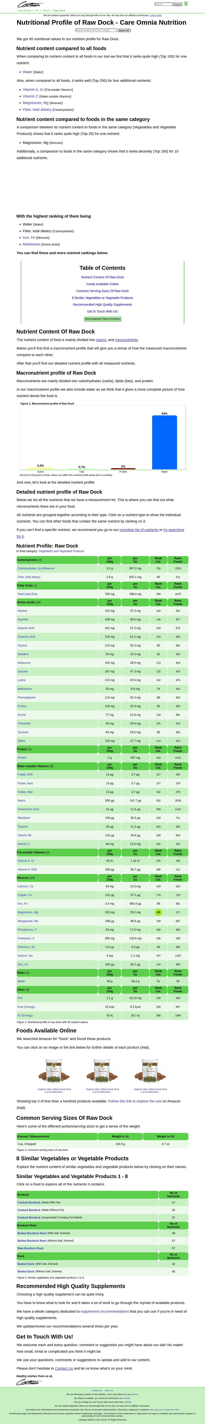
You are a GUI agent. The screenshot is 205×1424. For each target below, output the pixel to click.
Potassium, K (25, 938)
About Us (109, 1390)
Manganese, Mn (27, 921)
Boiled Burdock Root (31, 1233)
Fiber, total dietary (37, 110)
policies (134, 1394)
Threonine (23, 723)
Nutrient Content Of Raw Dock (102, 277)
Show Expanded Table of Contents (102, 319)
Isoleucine (23, 662)
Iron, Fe (29, 238)
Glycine (22, 645)
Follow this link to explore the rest (135, 1101)
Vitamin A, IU (33, 90)
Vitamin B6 (24, 835)
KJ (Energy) (25, 1015)
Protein (22, 757)
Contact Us (64, 1368)
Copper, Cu (24, 895)
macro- (101, 340)
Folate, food (25, 783)
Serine (21, 714)
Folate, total (25, 792)
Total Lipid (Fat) (27, 594)
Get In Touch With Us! (102, 311)
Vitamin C (30, 96)
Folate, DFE (25, 774)
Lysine (21, 680)
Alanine (22, 610)
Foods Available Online (102, 284)
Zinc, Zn (22, 964)
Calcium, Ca (25, 886)
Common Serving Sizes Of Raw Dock (102, 291)
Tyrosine (22, 732)
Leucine (22, 671)
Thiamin (22, 826)
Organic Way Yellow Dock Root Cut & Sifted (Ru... (54, 1090)
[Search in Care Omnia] (164, 4)
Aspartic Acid (25, 628)
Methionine (31, 244)
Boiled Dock (25, 1264)
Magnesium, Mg (35, 103)
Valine (21, 740)
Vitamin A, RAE (27, 869)
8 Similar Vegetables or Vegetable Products (102, 298)
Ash (19, 998)
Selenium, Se (26, 947)
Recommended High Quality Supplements (102, 304)
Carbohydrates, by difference (35, 568)
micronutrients (126, 340)
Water (27, 72)
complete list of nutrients (138, 530)
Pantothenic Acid (28, 809)
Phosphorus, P (26, 929)
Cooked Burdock (29, 1202)
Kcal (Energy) (26, 1006)
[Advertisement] (102, 187)
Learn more (156, 15)
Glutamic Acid (26, 636)
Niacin (21, 800)
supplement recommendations (105, 1311)
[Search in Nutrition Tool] (96, 30)
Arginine (22, 619)
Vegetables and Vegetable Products (61, 551)
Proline (21, 706)
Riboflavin (23, 817)
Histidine (23, 654)
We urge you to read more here (164, 1409)
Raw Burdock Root (30, 1248)
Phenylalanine (26, 697)
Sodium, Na (25, 955)
